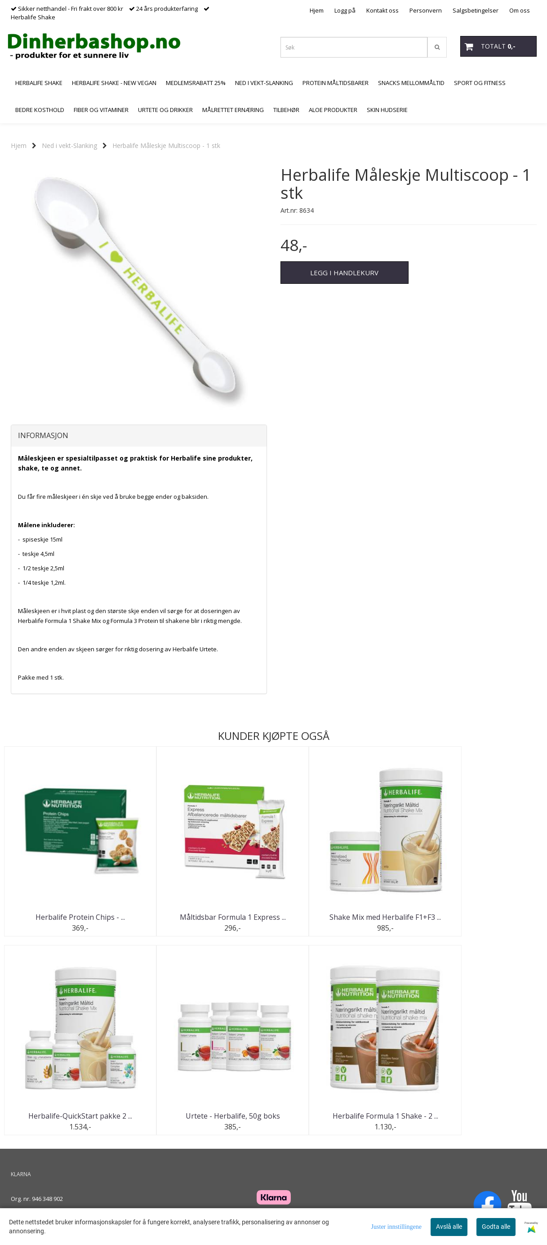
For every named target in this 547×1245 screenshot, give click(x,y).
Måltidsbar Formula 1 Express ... (206, 917)
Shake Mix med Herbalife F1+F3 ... (341, 917)
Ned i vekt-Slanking (69, 145)
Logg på (345, 10)
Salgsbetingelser (475, 10)
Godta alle (496, 1226)
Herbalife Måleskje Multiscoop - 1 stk (166, 145)
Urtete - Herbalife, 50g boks (71, 1116)
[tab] (139, 436)
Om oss (519, 10)
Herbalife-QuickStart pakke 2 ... (476, 917)
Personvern (425, 10)
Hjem (317, 10)
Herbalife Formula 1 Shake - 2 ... (206, 1116)
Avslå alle (449, 1226)
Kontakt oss (382, 10)
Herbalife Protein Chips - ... (71, 917)
